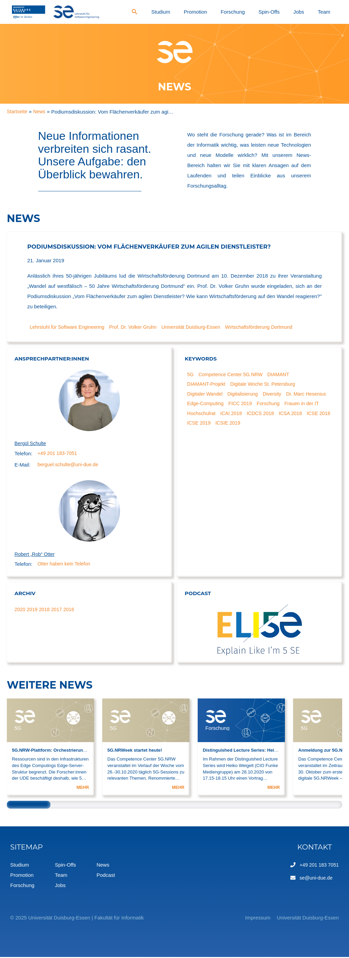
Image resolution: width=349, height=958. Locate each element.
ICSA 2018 (199, 426)
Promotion (245, 12)
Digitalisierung (246, 395)
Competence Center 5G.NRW (233, 375)
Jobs (315, 12)
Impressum (248, 919)
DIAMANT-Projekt (207, 385)
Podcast (105, 876)
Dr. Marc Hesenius (208, 405)
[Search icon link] (201, 12)
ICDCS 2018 (305, 415)
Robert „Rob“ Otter (36, 555)
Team (329, 12)
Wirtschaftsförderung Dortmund (271, 327)
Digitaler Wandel (206, 395)
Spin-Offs (296, 12)
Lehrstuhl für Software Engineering (69, 327)
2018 (45, 610)
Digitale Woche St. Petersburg (267, 385)
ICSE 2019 (259, 426)
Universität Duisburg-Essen (200, 327)
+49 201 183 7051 (318, 866)
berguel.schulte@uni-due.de (69, 465)
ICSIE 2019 (289, 426)
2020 (20, 610)
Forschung (271, 12)
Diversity (277, 395)
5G (190, 375)
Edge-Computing (253, 405)
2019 (33, 610)
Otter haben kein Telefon (65, 565)
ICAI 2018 (275, 415)
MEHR (82, 788)
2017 (58, 610)
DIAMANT (283, 375)
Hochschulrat (244, 415)
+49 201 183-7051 (58, 454)
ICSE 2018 (229, 426)
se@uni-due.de (315, 879)
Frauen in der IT (205, 415)
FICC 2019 (290, 405)
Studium (221, 12)
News (102, 866)
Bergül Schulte (31, 443)
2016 (71, 610)
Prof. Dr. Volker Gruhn (138, 327)
